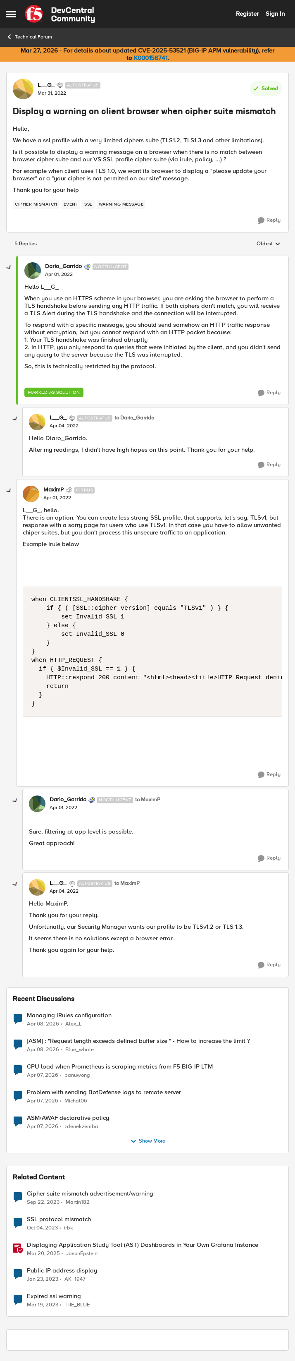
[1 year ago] (43, 1253)
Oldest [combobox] (269, 244)
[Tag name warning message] (121, 204)
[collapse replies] (9, 268)
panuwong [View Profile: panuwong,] (77, 1075)
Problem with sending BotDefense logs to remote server (104, 1092)
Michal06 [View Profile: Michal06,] (75, 1100)
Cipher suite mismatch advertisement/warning (90, 1193)
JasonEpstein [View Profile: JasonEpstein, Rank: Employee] (82, 1253)
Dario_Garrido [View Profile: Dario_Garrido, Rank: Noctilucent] (63, 266)
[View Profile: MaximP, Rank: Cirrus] (31, 494)
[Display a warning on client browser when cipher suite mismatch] (59, 275)
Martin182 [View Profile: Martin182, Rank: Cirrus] (78, 1202)
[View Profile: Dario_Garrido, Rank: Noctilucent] (32, 270)
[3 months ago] (43, 1024)
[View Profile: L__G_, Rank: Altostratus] (23, 89)
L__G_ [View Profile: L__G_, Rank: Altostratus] (46, 85)
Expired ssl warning (54, 1296)
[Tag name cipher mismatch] (36, 204)
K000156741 (150, 58)
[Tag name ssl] (88, 204)
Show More (147, 1141)
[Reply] (269, 220)
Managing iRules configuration (69, 1015)
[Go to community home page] (60, 14)
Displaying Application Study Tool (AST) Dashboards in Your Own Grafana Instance (142, 1244)
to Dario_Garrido (134, 418)
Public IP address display (62, 1270)
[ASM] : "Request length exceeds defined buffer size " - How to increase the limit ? (138, 1041)
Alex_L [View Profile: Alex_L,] (73, 1024)
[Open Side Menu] (11, 14)
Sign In (275, 13)
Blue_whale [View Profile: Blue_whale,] (79, 1049)
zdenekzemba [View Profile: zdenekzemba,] (81, 1126)
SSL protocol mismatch (59, 1219)
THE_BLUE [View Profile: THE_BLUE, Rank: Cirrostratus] (77, 1305)
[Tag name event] (71, 204)
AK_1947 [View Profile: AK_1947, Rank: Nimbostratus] (75, 1279)
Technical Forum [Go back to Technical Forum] (29, 37)
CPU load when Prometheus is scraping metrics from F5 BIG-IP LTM (120, 1066)
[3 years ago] (42, 1279)
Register (247, 13)
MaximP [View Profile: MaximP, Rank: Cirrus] (53, 489)
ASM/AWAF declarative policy (68, 1117)
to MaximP (147, 800)
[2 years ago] (43, 1202)
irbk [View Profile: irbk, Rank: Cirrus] (68, 1227)
